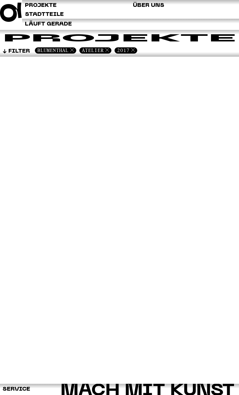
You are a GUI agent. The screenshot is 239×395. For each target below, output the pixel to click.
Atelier (93, 50)
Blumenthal (52, 50)
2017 (123, 50)
